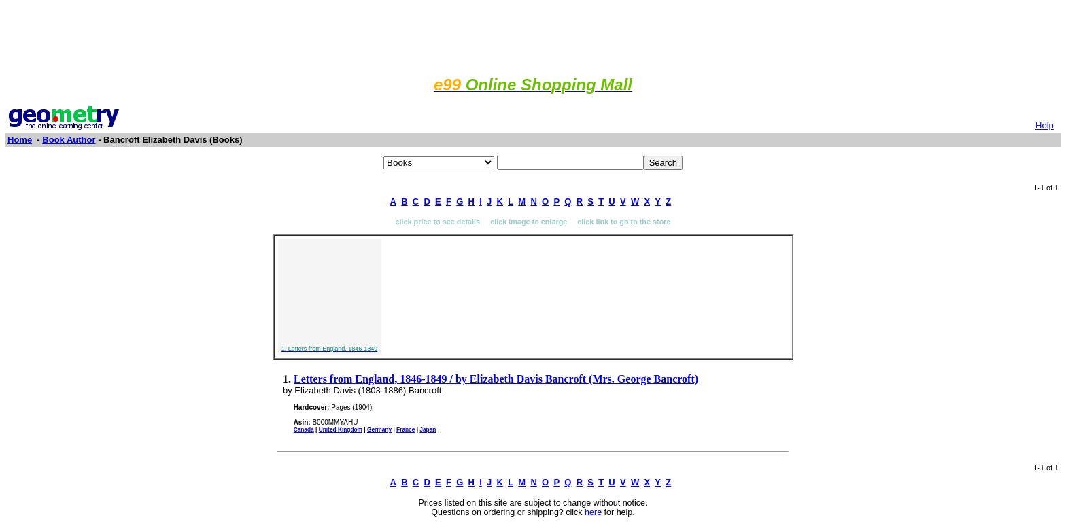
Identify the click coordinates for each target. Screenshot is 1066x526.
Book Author (68, 140)
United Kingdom (340, 429)
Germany (379, 429)
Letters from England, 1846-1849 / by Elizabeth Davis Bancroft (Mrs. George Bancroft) (496, 379)
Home (19, 140)
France (405, 429)
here (593, 512)
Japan (427, 429)
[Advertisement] (533, 36)
